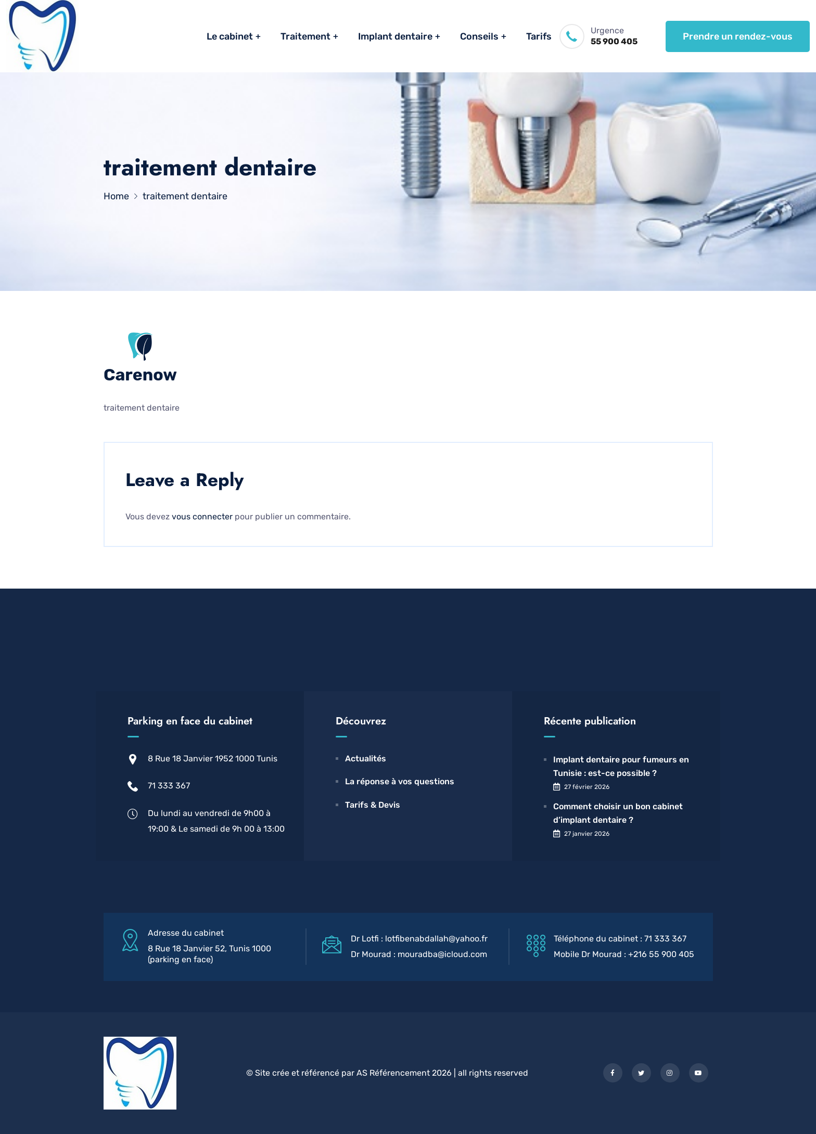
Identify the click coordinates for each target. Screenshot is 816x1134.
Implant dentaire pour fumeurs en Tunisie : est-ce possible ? (621, 766)
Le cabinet (230, 36)
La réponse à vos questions (399, 781)
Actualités (365, 758)
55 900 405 (614, 41)
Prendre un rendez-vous (738, 36)
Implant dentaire (395, 36)
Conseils (479, 36)
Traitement (305, 36)
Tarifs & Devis (372, 805)
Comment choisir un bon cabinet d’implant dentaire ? (618, 813)
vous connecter (202, 516)
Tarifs (539, 36)
